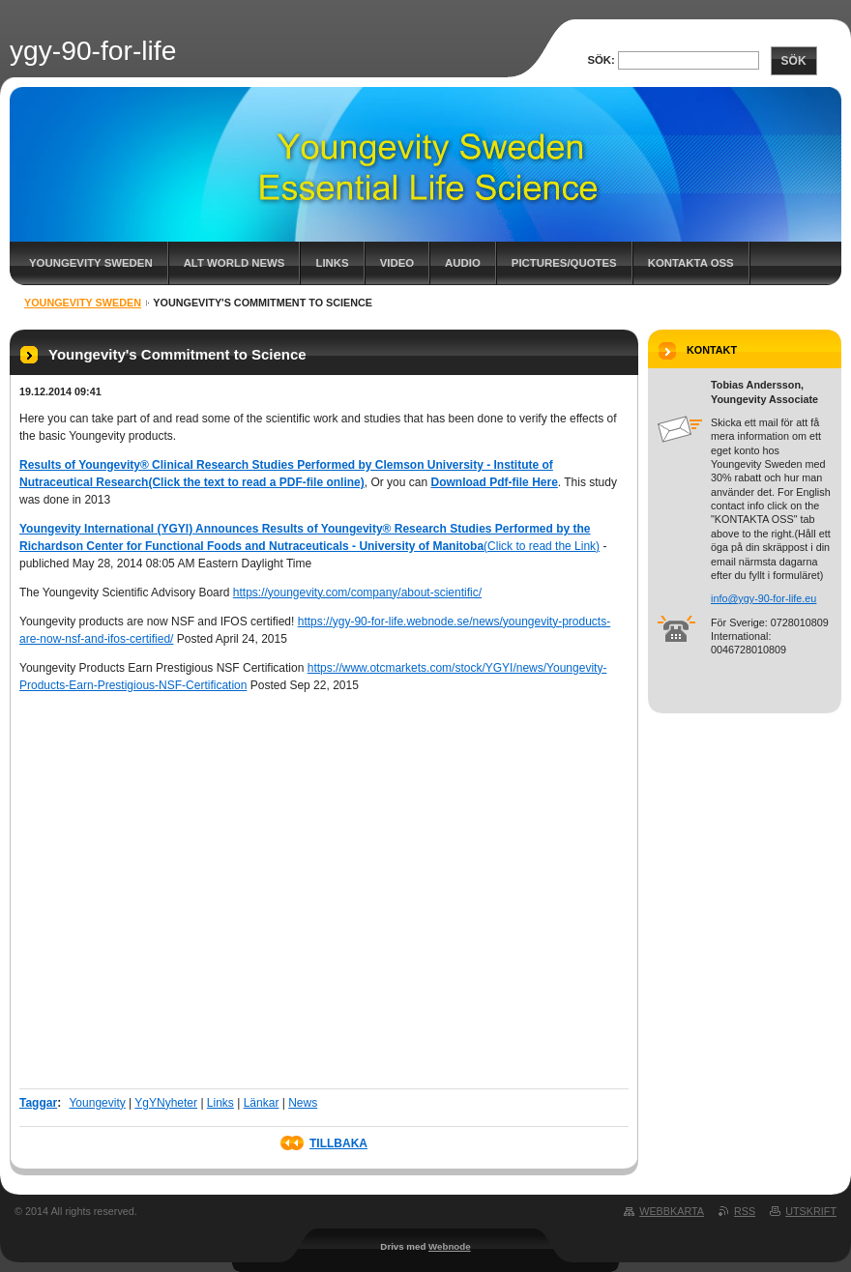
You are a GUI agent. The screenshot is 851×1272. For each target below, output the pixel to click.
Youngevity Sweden (91, 263)
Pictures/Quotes (564, 263)
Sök (794, 61)
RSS (744, 1211)
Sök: (600, 60)
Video (397, 263)
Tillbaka (338, 1143)
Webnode (449, 1246)
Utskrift (810, 1211)
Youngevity (97, 1103)
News (302, 1103)
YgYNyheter (165, 1103)
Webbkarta (671, 1211)
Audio (463, 263)
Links (331, 263)
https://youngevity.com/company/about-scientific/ (357, 592)
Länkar (261, 1103)
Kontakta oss (691, 263)
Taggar (38, 1103)
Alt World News (234, 263)
